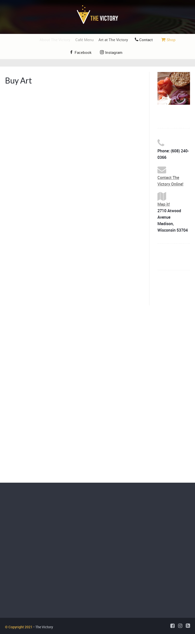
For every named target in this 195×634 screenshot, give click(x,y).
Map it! (163, 204)
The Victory (44, 627)
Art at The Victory (117, 39)
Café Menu (88, 39)
